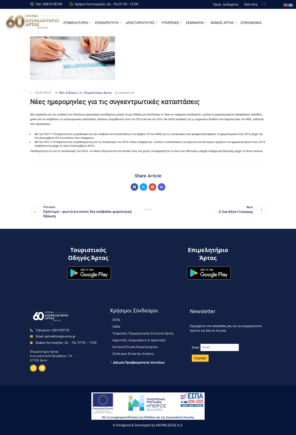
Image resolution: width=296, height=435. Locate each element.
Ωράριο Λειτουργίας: (66, 342)
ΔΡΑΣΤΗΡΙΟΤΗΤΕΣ (142, 23)
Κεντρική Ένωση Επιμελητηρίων (135, 347)
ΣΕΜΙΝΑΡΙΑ (196, 23)
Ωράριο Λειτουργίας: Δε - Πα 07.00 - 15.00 (106, 4)
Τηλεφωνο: (52, 330)
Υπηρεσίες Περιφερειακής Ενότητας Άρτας (143, 333)
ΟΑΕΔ (116, 326)
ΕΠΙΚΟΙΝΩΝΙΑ (251, 23)
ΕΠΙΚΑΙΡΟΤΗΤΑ (108, 23)
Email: (56, 336)
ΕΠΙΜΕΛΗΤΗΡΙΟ (77, 23)
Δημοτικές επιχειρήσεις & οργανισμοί (139, 340)
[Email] (219, 347)
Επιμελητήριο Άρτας (98, 93)
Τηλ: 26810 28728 (48, 4)
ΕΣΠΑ (116, 320)
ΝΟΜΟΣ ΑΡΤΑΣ (224, 23)
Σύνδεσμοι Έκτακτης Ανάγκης (133, 354)
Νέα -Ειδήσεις (68, 93)
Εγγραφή (200, 358)
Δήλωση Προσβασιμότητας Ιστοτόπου (139, 362)
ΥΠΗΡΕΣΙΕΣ (171, 23)
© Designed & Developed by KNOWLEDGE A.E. (148, 425)
